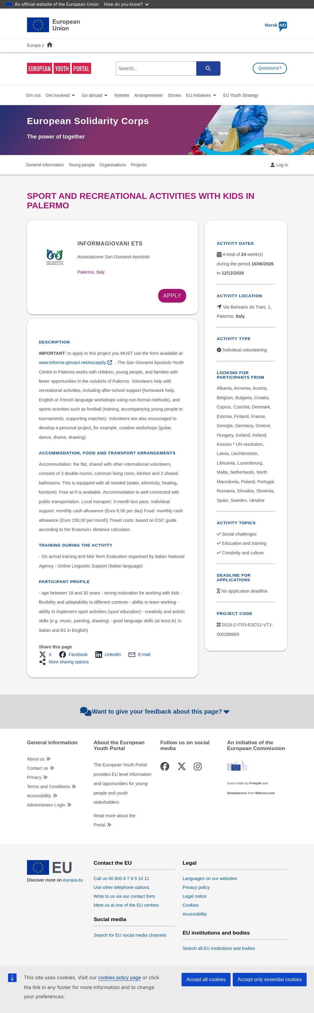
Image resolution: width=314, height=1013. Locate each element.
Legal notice (194, 896)
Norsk (276, 25)
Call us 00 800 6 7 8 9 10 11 (121, 878)
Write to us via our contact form (124, 896)
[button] (47, 654)
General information (52, 743)
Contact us (37, 768)
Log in (282, 164)
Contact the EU (113, 863)
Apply (172, 296)
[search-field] (167, 68)
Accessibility (39, 795)
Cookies (190, 905)
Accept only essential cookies (270, 979)
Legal (189, 863)
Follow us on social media (184, 745)
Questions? (269, 68)
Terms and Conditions (48, 786)
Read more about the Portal (114, 820)
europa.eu (73, 880)
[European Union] (53, 873)
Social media (110, 919)
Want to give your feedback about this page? (155, 711)
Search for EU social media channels (130, 935)
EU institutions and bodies (216, 933)
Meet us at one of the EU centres (126, 905)
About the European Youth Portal (119, 745)
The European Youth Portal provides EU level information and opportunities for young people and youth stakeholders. (122, 783)
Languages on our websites (209, 878)
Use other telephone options (121, 887)
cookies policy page (119, 977)
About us (35, 759)
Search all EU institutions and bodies (218, 948)
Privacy (34, 777)
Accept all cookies (206, 979)
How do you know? (126, 4)
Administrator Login (46, 804)
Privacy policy (196, 887)
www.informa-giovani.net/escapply (72, 362)
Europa (34, 45)
